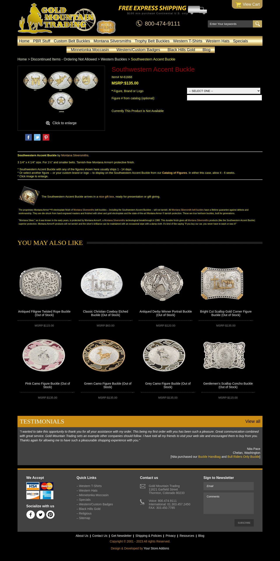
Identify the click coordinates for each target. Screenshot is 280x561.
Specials (240, 41)
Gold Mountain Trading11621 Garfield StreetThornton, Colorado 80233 (166, 489)
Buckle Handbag (209, 456)
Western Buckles (114, 59)
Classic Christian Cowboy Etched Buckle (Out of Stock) (105, 313)
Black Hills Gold (181, 50)
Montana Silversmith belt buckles (188, 210)
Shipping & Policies (148, 535)
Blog (206, 50)
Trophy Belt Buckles (152, 41)
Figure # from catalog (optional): (134, 98)
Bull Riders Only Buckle (243, 456)
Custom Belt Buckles (72, 41)
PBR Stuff (41, 41)
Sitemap (84, 518)
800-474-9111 (162, 23)
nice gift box (106, 196)
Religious (85, 513)
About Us (82, 535)
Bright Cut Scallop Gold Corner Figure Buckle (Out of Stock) (226, 313)
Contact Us (99, 535)
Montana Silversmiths (112, 41)
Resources (187, 535)
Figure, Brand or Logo (128, 91)
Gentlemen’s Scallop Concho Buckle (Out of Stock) (228, 385)
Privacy (171, 535)
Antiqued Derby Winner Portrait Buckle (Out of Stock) (166, 313)
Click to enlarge (64, 123)
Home (24, 41)
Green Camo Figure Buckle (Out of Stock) (107, 385)
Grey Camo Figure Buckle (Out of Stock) (168, 385)
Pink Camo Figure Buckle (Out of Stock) (47, 385)
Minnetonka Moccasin (90, 50)
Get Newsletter (121, 535)
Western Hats (218, 41)
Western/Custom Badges (138, 50)
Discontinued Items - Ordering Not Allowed (64, 59)
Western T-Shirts (187, 41)
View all (252, 421)
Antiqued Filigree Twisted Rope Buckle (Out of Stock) (44, 313)
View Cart (247, 5)
